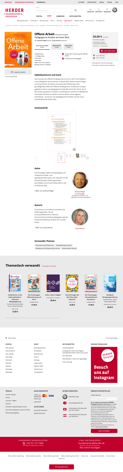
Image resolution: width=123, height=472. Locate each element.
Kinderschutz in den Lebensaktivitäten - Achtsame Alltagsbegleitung (15, 298)
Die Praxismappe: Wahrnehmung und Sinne (34, 297)
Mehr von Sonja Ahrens (44, 228)
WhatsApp (9, 372)
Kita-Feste (9, 360)
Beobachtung (44, 21)
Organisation (68, 21)
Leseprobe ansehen (19, 72)
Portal (39, 16)
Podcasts (8, 363)
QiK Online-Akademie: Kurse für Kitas (18, 410)
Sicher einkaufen (70, 391)
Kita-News (9, 369)
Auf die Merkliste (100, 55)
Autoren (81, 2)
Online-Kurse (89, 21)
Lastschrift (37, 402)
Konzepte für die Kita (49, 266)
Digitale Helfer (78, 21)
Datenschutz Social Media (97, 456)
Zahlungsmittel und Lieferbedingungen (102, 63)
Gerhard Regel (42, 40)
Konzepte (66, 25)
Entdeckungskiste (68, 348)
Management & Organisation (55, 25)
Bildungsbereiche (22, 21)
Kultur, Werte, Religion (53, 295)
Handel (109, 2)
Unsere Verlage (10, 394)
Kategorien (42, 25)
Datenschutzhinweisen (102, 427)
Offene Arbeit (74, 25)
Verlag (101, 2)
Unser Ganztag (67, 362)
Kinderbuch (41, 2)
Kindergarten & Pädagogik (24, 2)
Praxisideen (34, 21)
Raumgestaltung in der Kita (64, 245)
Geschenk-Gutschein (40, 410)
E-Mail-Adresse (96, 395)
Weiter (87, 157)
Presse (8, 397)
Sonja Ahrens (56, 40)
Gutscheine (39, 407)
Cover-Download (11, 76)
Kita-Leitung (9, 354)
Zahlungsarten (41, 391)
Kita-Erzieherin (10, 351)
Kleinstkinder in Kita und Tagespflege (74, 359)
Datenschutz (84, 456)
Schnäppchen (100, 21)
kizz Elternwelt (67, 356)
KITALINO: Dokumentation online (16, 407)
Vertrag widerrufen (61, 467)
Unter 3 (52, 21)
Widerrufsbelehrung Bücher (33, 456)
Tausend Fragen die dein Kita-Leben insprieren (72, 297)
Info (116, 2)
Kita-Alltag (9, 357)
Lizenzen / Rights (11, 401)
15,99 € (57, 46)
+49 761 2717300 (34, 443)
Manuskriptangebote (12, 413)
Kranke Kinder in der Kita (69, 248)
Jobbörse (60, 16)
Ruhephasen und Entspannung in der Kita (48, 248)
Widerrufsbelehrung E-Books (51, 456)
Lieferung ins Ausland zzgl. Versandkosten (103, 65)
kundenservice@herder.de (91, 443)
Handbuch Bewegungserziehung (110, 296)
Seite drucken (12, 338)
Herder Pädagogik (99, 344)
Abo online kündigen (90, 447)
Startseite (15, 25)
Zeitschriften (91, 2)
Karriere (8, 404)
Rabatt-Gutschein (39, 413)
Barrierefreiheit (111, 456)
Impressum (62, 458)
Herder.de (8, 2)
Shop (49, 16)
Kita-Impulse (10, 348)
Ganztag (59, 21)
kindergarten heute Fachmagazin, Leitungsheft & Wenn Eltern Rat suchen (75, 352)
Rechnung (37, 399)
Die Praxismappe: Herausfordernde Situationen (91, 297)
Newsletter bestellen (100, 391)
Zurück (35, 157)
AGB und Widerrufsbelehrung (16, 456)
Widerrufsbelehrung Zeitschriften (70, 456)
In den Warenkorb (109, 51)
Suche (37, 7)
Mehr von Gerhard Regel (44, 191)
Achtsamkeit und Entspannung (44, 245)
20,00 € (42, 46)
